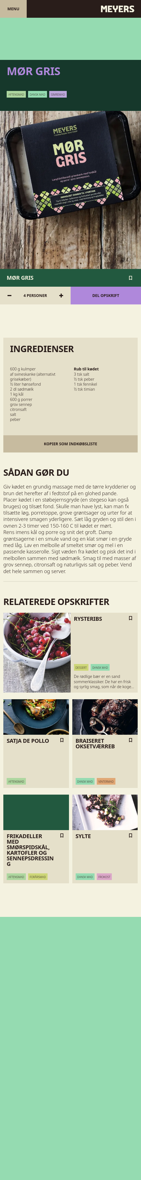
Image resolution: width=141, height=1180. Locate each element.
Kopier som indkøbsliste (70, 443)
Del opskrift (105, 295)
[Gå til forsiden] (70, 9)
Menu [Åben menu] (13, 8)
